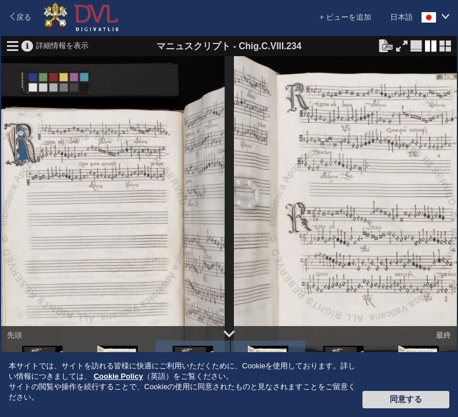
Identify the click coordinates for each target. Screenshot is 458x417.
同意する (406, 399)
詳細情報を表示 (62, 45)
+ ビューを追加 (345, 17)
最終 (443, 335)
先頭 (14, 335)
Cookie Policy (118, 376)
